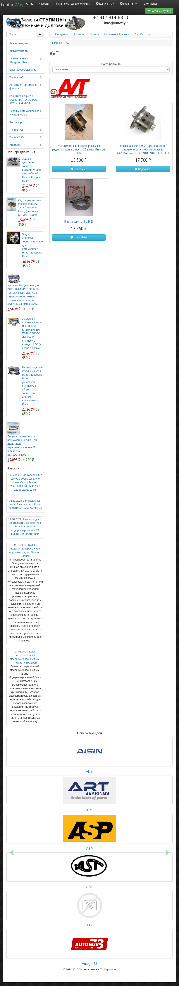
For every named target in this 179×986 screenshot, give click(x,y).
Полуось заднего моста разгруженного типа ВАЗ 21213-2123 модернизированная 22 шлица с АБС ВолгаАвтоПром (22, 445)
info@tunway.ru (117, 23)
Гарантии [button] (128, 3)
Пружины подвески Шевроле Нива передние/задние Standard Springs (25, 550)
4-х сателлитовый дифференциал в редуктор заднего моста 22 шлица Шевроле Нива (78, 149)
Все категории (18, 43)
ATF (90, 925)
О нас (29, 3)
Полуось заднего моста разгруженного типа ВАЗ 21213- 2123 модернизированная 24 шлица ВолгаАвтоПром (25, 526)
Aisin (89, 772)
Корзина (159, 11)
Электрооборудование (22, 69)
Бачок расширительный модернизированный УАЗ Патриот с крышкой (25, 657)
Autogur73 (89, 964)
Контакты (149, 3)
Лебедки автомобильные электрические (25, 112)
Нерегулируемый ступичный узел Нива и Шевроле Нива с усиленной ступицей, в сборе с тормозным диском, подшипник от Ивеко (32, 386)
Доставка (78, 34)
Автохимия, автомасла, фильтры (25, 86)
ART (89, 810)
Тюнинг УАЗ (25, 77)
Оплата (94, 34)
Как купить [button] (105, 3)
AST (89, 887)
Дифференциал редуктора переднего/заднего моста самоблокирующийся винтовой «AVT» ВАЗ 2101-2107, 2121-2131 (143, 149)
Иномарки (25, 144)
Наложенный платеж (116, 34)
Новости (44, 3)
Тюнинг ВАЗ (25, 137)
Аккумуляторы (18, 50)
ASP (89, 848)
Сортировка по (111, 64)
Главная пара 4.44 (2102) (78, 221)
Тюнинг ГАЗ (25, 129)
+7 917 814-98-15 (111, 17)
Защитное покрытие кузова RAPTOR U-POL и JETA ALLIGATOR (24, 100)
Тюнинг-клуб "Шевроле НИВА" (72, 3)
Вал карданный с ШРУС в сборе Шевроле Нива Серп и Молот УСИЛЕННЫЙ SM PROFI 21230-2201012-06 (25, 482)
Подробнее (78, 169)
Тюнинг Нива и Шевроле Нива (25, 60)
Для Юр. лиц (142, 34)
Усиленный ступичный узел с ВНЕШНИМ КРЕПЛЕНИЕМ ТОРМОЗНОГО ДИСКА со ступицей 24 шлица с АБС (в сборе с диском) (32, 333)
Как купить (61, 34)
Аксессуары (16, 122)
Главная (57, 42)
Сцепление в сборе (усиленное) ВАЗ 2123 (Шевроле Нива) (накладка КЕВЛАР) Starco (30, 207)
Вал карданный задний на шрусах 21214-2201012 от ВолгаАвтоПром (25, 504)
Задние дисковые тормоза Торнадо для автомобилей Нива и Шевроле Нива (32, 245)
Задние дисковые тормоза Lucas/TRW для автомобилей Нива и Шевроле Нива (32, 169)
